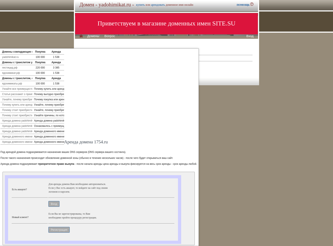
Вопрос (109, 36)
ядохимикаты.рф (12, 83)
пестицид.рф (9, 67)
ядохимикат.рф (11, 72)
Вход (250, 36)
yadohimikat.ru (10, 57)
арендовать (158, 4)
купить (140, 4)
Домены (93, 36)
